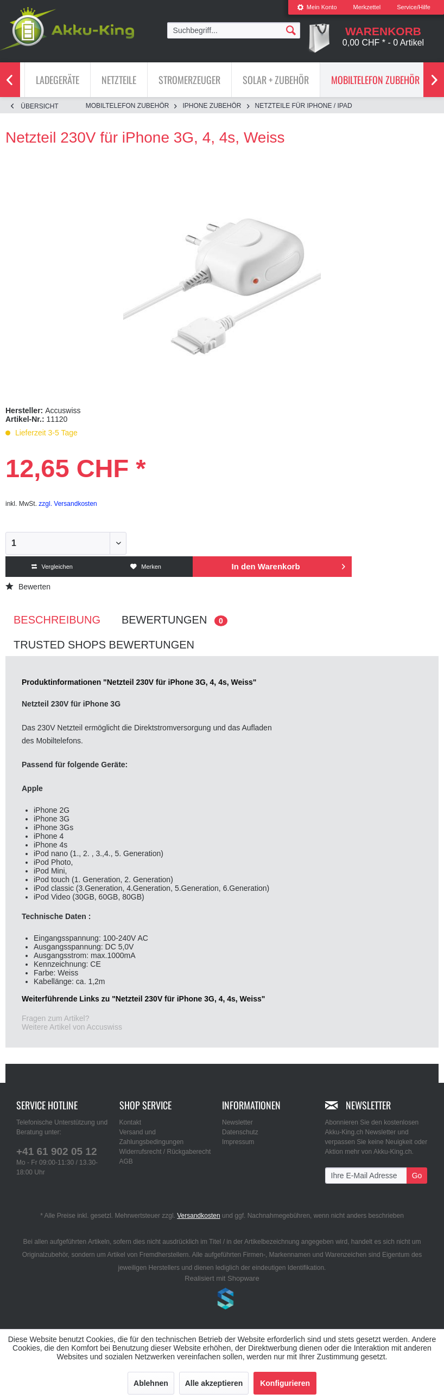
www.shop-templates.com (222, 1300)
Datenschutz (240, 1132)
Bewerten (27, 586)
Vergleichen (52, 566)
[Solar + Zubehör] (276, 79)
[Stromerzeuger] (189, 79)
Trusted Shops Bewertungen (104, 645)
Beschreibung (57, 620)
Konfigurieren (285, 1383)
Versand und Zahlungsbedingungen (151, 1137)
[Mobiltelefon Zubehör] (375, 79)
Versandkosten (198, 1215)
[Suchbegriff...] (233, 30)
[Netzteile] (119, 79)
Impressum (238, 1142)
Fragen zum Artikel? (56, 1018)
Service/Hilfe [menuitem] (413, 7)
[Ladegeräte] (57, 79)
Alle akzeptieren (214, 1383)
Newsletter (237, 1122)
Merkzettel (367, 7)
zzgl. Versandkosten (68, 504)
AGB (126, 1161)
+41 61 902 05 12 (56, 1151)
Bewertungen (174, 620)
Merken (145, 566)
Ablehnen (151, 1383)
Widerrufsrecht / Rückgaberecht (165, 1151)
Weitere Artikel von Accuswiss (72, 1027)
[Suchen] (291, 30)
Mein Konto (317, 7)
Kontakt (130, 1122)
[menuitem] (317, 7)
